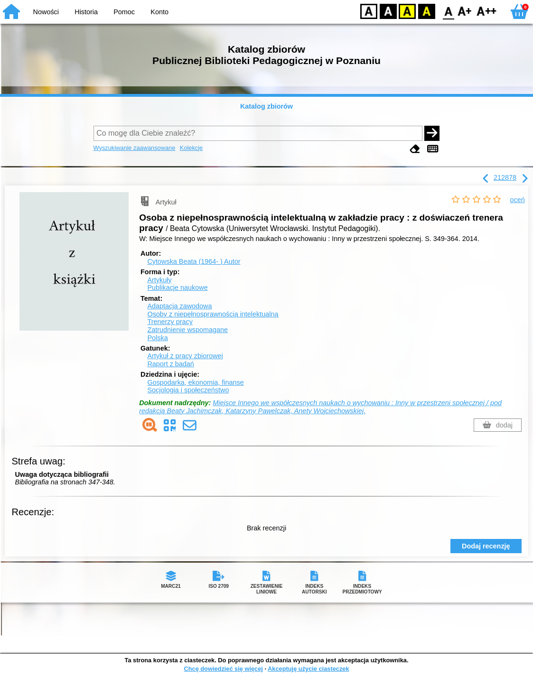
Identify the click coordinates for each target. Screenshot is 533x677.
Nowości (46, 12)
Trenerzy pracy (169, 321)
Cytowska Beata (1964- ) (193, 261)
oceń (517, 200)
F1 (464, 11)
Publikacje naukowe (177, 287)
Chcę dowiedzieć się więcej (223, 668)
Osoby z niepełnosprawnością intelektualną (212, 314)
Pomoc (124, 12)
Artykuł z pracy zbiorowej (185, 356)
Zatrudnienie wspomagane (187, 330)
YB (407, 11)
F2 (486, 11)
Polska (157, 338)
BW (388, 11)
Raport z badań (170, 364)
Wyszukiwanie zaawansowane (135, 147)
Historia (86, 12)
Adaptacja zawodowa (179, 306)
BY (426, 11)
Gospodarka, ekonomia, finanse (195, 382)
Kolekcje (191, 147)
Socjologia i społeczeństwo (188, 390)
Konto (159, 12)
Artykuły (159, 280)
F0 (448, 11)
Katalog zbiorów (266, 106)
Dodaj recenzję (486, 546)
